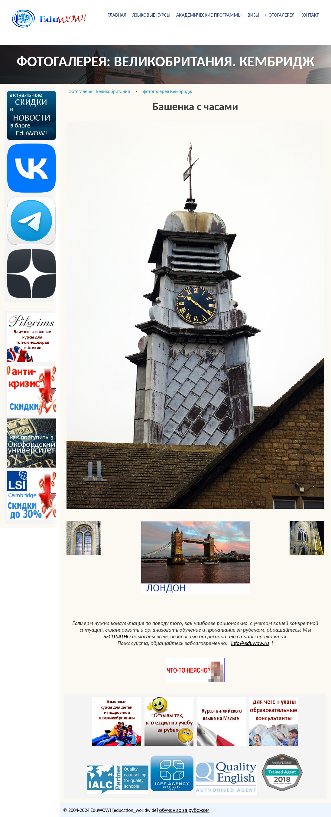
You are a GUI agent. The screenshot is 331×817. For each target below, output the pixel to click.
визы (253, 15)
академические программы (209, 15)
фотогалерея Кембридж (167, 91)
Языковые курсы (151, 15)
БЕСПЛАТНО (117, 636)
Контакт (309, 15)
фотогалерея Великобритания (99, 91)
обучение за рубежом (184, 810)
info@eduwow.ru (250, 643)
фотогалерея (279, 15)
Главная (117, 15)
